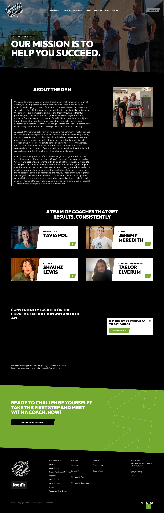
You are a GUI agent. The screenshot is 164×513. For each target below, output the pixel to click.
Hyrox (51, 487)
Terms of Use (98, 471)
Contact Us (75, 471)
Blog (107, 10)
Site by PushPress (46, 503)
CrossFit (52, 464)
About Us (74, 465)
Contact (115, 10)
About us (98, 10)
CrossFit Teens (54, 483)
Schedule (77, 10)
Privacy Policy (98, 465)
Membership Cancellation (80, 483)
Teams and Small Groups (58, 491)
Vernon (133, 476)
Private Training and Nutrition (60, 472)
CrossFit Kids (54, 479)
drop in (67, 10)
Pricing (88, 10)
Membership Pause (78, 477)
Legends (52, 476)
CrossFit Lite (54, 468)
